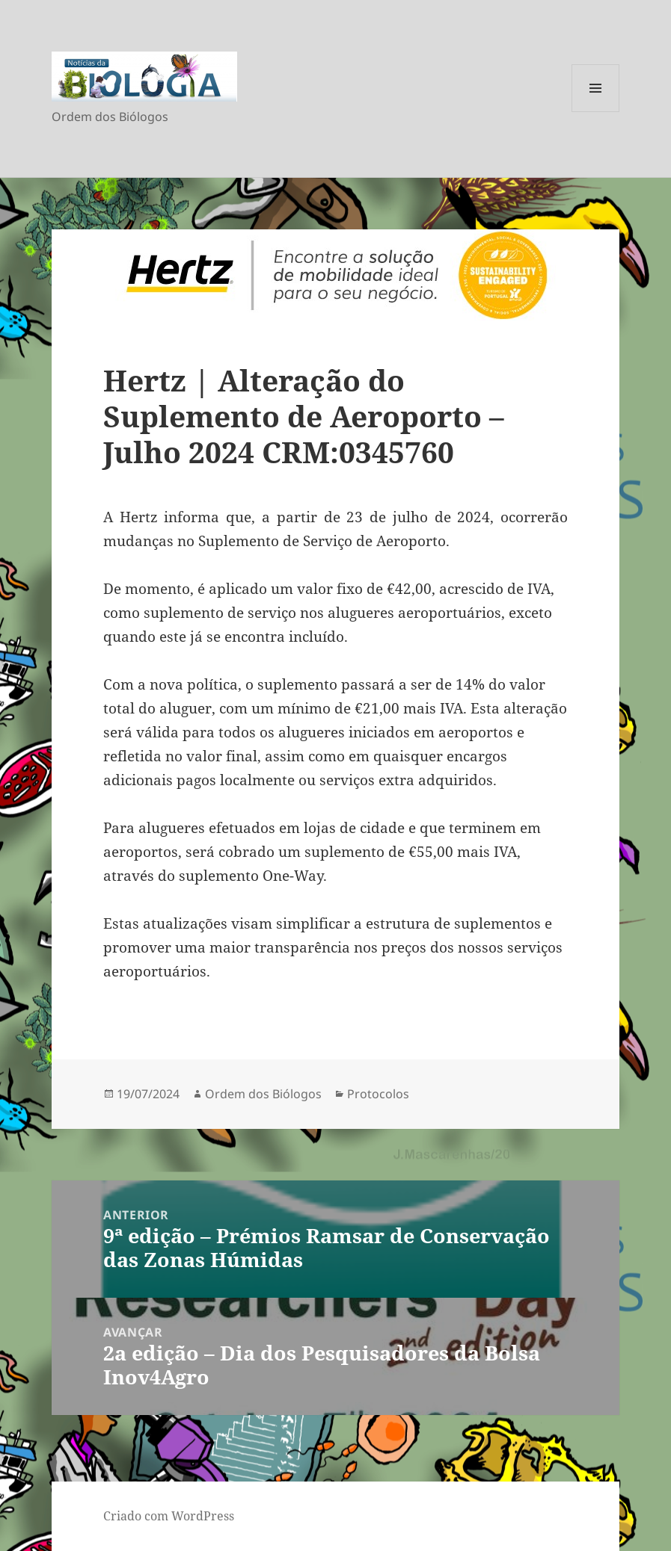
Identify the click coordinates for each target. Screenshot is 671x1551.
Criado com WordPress (168, 1516)
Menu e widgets (595, 111)
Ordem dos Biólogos (263, 1094)
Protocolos (378, 1094)
